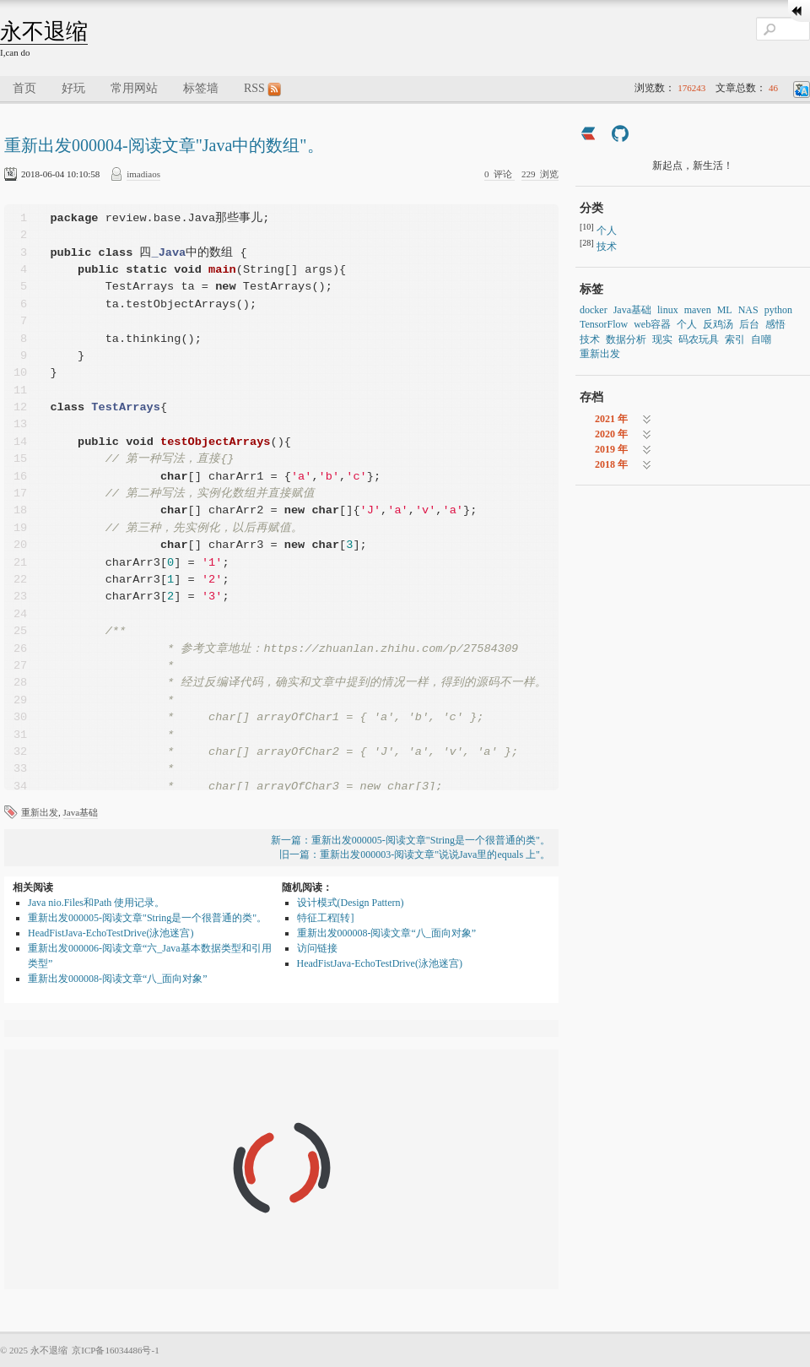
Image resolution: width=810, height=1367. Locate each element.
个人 (607, 230)
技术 (607, 246)
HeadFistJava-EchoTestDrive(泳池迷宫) (110, 933)
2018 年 (611, 464)
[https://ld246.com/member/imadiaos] (588, 135)
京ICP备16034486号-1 (115, 1350)
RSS (262, 89)
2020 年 (611, 434)
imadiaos (143, 174)
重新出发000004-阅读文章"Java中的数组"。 (164, 145)
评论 (499, 174)
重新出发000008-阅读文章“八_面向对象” (118, 979)
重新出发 (39, 812)
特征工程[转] (325, 918)
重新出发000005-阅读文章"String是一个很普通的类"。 (147, 918)
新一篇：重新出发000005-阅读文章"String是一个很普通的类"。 (410, 840)
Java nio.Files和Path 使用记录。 (96, 903)
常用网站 (134, 88)
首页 (24, 88)
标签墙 (201, 88)
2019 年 (611, 449)
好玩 (73, 88)
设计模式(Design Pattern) (350, 903)
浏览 (540, 174)
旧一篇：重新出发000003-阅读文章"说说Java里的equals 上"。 (414, 854)
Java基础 (81, 812)
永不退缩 (44, 31)
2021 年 (611, 419)
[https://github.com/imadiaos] (620, 135)
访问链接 (317, 948)
